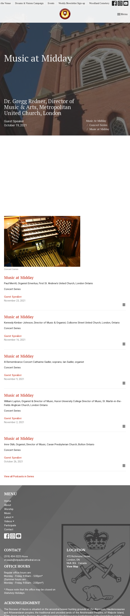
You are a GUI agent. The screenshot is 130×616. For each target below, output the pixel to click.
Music (7, 513)
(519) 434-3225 (12, 556)
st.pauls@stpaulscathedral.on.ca (22, 559)
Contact (8, 529)
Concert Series (98, 125)
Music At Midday (96, 121)
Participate (10, 525)
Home (7, 501)
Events (51, 3)
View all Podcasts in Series (19, 476)
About (7, 505)
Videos (9, 521)
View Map (72, 566)
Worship (8, 509)
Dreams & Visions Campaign (29, 3)
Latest (9, 517)
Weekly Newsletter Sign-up (72, 3)
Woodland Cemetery (99, 3)
